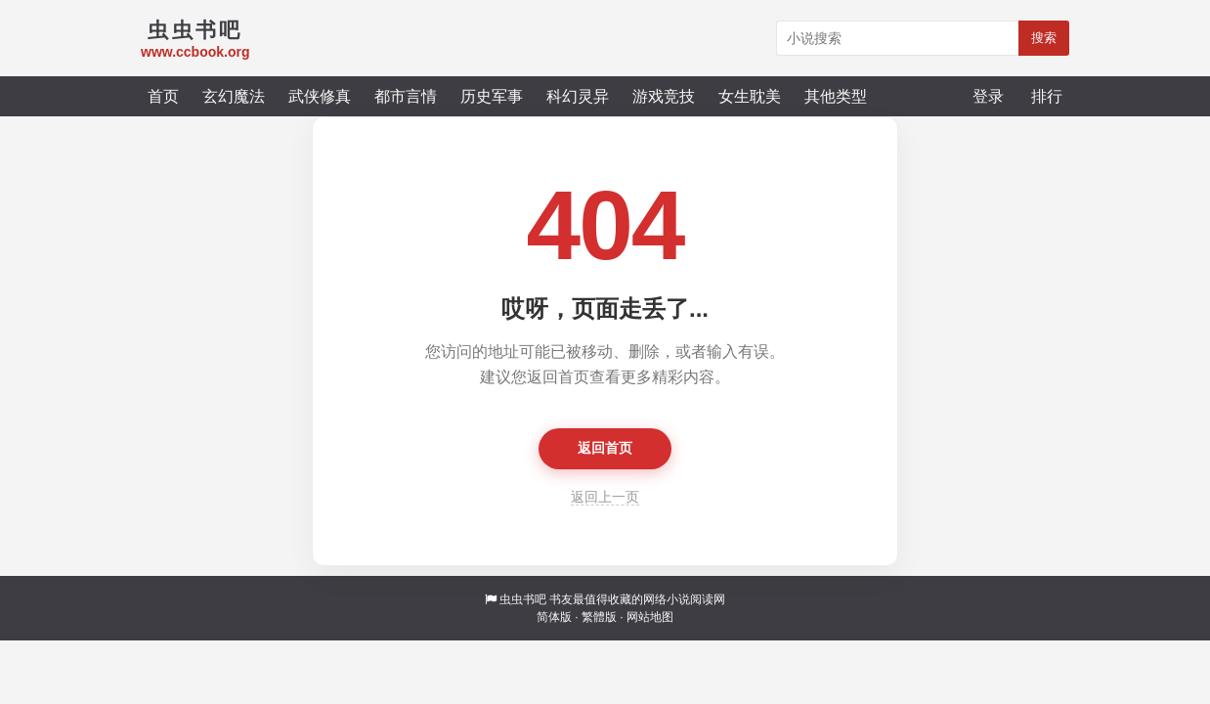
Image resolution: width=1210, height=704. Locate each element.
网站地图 (650, 617)
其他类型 (835, 96)
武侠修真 (319, 96)
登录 (988, 96)
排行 (1046, 96)
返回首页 (605, 448)
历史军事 (491, 96)
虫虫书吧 (522, 599)
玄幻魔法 (233, 96)
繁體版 (599, 617)
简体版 (554, 617)
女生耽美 (749, 96)
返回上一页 (605, 497)
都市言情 (405, 96)
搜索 (1044, 37)
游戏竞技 (663, 96)
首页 (163, 96)
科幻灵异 (577, 96)
